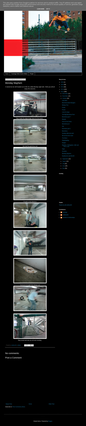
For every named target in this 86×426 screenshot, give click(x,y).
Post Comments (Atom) (18, 407)
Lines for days (66, 112)
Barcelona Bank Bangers (68, 102)
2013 (62, 89)
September (65, 159)
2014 (62, 87)
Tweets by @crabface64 (65, 205)
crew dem (64, 100)
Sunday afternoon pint (68, 133)
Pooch (63, 109)
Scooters (64, 151)
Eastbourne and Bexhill (68, 156)
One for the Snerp (67, 121)
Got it (48, 9)
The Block (64, 138)
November (65, 96)
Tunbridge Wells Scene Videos (19, 74)
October (64, 98)
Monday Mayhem (66, 153)
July (63, 163)
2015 (62, 84)
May (63, 168)
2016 (62, 82)
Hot (63, 126)
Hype (63, 149)
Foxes (63, 107)
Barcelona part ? (66, 117)
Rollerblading (65, 140)
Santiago (64, 212)
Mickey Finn (65, 105)
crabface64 (65, 215)
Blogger (50, 421)
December (65, 93)
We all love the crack (67, 135)
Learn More (40, 9)
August (64, 161)
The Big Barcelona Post (68, 114)
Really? (64, 142)
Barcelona (64, 131)
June (63, 166)
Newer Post (9, 404)
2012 (62, 91)
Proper (32, 74)
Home (6, 74)
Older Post (51, 404)
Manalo (64, 119)
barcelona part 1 (66, 128)
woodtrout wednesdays (68, 217)
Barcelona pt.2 (66, 124)
